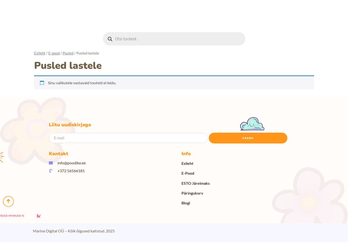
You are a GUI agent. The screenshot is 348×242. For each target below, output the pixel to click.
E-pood (54, 53)
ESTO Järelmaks (195, 183)
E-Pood (187, 173)
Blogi (185, 202)
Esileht (39, 53)
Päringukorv (192, 193)
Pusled (68, 53)
